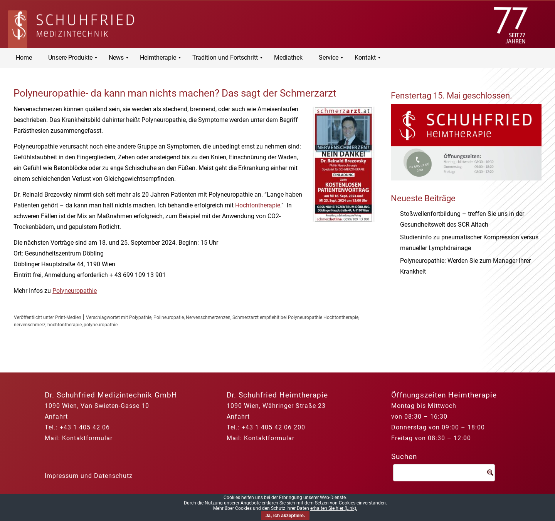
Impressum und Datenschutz (89, 475)
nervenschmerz (29, 324)
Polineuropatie (168, 317)
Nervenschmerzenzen (208, 317)
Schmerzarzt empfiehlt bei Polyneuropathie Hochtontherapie (295, 317)
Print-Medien (68, 317)
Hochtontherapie (257, 205)
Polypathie (140, 317)
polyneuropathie (101, 324)
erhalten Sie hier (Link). (333, 508)
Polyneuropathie (74, 290)
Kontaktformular (87, 438)
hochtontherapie (64, 324)
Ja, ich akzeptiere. (285, 515)
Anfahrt (56, 416)
